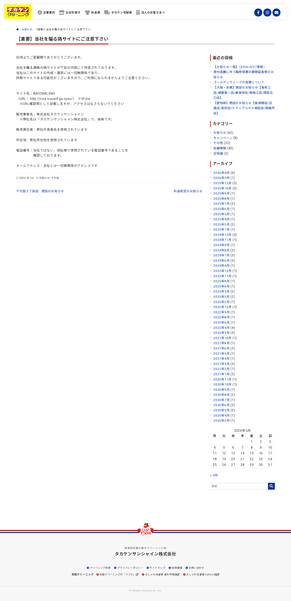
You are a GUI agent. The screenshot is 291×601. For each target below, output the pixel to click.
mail (275, 14)
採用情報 (179, 567)
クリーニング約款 (97, 567)
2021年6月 (221, 348)
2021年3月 (221, 364)
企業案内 (55, 14)
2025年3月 (221, 224)
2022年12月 (222, 307)
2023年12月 (222, 271)
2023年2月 (221, 302)
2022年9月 (221, 312)
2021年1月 (221, 374)
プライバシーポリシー (129, 567)
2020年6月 (221, 405)
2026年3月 (221, 178)
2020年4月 (221, 415)
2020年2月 (221, 420)
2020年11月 (222, 379)
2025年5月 (221, 214)
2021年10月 (222, 338)
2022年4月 (221, 328)
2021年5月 (221, 353)
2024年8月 (221, 250)
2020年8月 (221, 395)
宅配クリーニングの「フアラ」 (115, 574)
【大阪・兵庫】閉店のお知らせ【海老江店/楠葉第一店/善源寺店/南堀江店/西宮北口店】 (243, 93)
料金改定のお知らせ (187, 191)
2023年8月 (221, 281)
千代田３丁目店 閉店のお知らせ (41, 191)
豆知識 (218, 153)
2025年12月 (222, 183)
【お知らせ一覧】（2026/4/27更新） (241, 67)
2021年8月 (221, 343)
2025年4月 (221, 219)
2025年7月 (221, 204)
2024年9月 (221, 245)
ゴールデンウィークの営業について (240, 82)
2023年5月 (221, 291)
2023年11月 (222, 276)
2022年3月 (221, 333)
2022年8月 (221, 317)
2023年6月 (221, 286)
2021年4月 (221, 359)
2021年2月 (221, 369)
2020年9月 (221, 390)
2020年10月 (222, 384)
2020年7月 (221, 400)
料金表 (108, 14)
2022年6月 (221, 322)
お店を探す (82, 14)
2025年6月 (221, 209)
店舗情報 (220, 148)
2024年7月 (221, 255)
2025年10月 (222, 188)
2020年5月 (221, 410)
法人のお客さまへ (171, 14)
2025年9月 (221, 193)
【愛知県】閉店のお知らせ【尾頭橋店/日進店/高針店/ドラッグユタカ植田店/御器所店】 (243, 108)
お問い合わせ (200, 567)
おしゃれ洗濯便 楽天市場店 (161, 574)
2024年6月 (221, 260)
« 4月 (214, 475)
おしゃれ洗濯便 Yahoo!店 (205, 574)
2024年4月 (221, 266)
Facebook (257, 14)
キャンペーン (223, 138)
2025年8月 (221, 199)
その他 (56, 177)
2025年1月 (221, 229)
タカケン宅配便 (136, 14)
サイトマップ (158, 567)
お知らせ (44, 177)
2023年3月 (221, 297)
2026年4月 (221, 173)
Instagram (266, 14)
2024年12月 (222, 235)
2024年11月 (222, 240)
